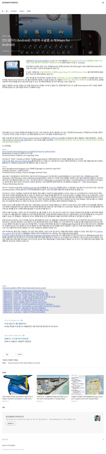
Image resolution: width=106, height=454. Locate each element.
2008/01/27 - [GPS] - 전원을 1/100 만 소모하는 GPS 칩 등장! (25, 302)
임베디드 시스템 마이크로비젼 (16, 338)
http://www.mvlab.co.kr (12, 335)
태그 (7, 11)
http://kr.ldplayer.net (11, 320)
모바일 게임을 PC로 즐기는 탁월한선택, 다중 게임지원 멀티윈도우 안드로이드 (31, 326)
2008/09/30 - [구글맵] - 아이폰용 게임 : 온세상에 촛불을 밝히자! (26, 310)
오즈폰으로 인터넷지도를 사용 (16, 140)
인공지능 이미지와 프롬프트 (8, 445)
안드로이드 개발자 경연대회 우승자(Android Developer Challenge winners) (29, 235)
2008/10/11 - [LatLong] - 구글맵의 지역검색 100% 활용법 (24, 312)
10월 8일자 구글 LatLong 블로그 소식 (39, 61)
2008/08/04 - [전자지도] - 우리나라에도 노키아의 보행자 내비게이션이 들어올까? (31, 306)
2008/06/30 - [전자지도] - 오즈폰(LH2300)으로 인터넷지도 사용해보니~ (28, 304)
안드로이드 (53, 188)
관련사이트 (5, 439)
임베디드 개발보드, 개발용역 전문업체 (17, 341)
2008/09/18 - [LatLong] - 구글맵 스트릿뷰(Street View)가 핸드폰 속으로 (29, 297)
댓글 (3, 407)
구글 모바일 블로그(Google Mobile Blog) (17, 161)
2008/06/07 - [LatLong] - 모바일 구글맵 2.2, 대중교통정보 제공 (25, 295)
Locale (6, 233)
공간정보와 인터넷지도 (10, 3)
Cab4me (99, 231)
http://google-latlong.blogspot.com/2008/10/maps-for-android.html (28, 151)
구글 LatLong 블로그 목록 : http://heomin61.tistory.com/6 (24, 288)
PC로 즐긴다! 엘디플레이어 (15, 323)
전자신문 (81, 62)
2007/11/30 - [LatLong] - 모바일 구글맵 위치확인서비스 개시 (25, 298)
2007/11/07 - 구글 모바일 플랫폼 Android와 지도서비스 (23, 291)
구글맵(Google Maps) (30, 188)
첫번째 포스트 (83, 180)
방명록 (29, 11)
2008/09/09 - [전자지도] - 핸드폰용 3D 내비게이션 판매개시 (24, 308)
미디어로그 (14, 11)
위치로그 (21, 11)
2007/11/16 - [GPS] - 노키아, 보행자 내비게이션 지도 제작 (24, 300)
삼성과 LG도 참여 (56, 138)
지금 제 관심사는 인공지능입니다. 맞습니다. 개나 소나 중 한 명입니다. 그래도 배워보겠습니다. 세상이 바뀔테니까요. (41, 419)
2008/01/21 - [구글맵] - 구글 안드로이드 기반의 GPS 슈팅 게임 (25, 293)
